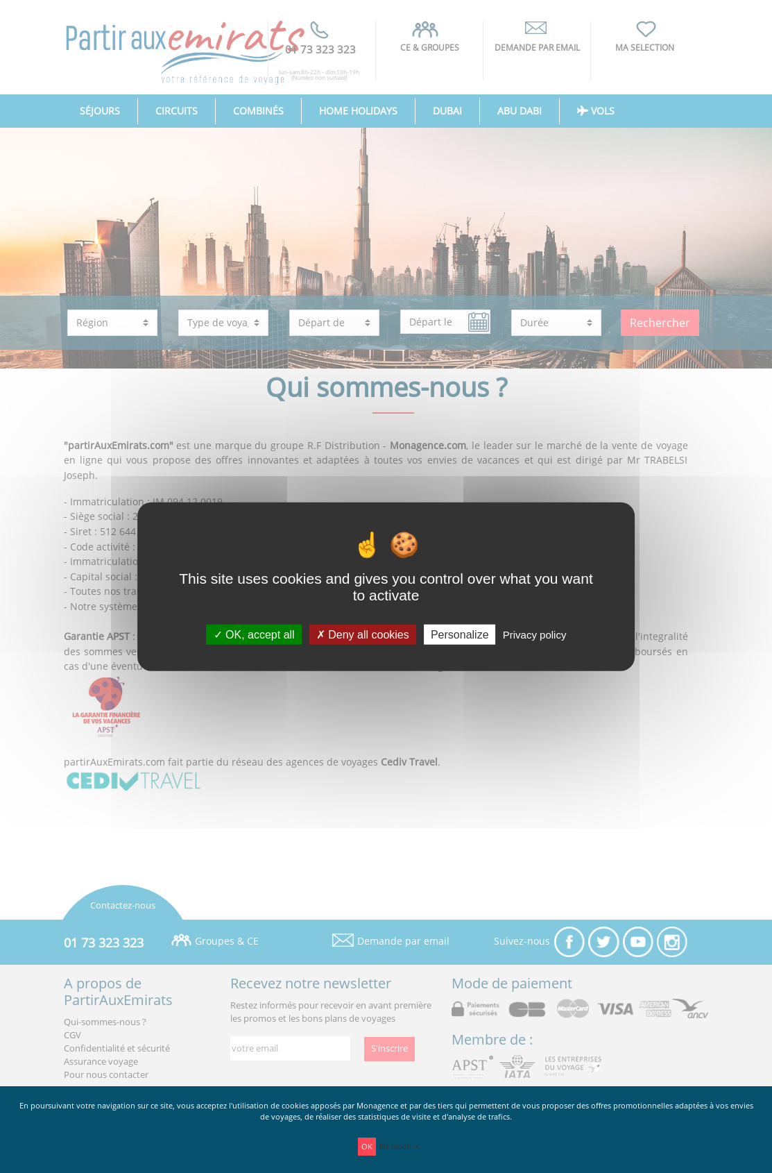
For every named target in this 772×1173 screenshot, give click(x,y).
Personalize (460, 634)
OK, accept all (254, 634)
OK (366, 1146)
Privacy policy (535, 634)
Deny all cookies (362, 634)
